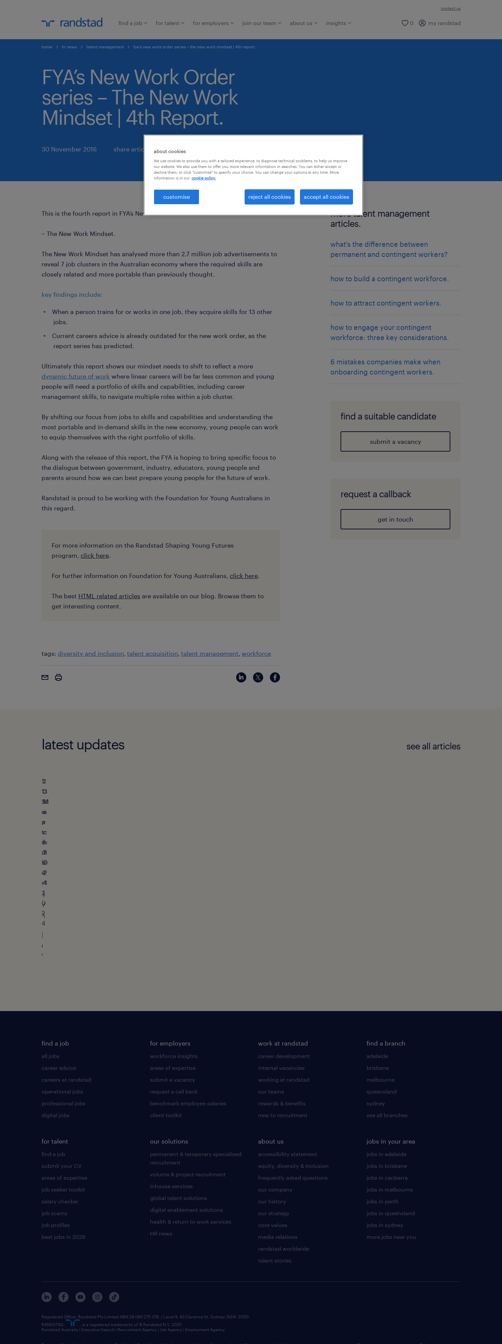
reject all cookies (269, 196)
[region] (253, 175)
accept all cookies (326, 196)
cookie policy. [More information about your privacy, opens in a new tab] (204, 178)
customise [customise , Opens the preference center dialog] (176, 196)
